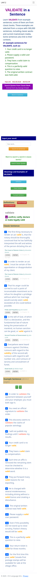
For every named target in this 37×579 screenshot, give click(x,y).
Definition (18, 181)
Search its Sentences (18, 149)
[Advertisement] (18, 117)
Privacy (25, 576)
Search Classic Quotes (18, 163)
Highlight (15, 255)
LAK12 (3, 2)
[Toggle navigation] (33, 2)
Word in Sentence (17, 95)
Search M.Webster (9, 205)
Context (8, 255)
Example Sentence (18, 195)
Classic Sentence (18, 188)
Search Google (22, 202)
